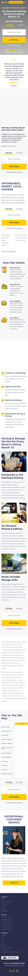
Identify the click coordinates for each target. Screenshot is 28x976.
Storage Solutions (6, 919)
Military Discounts (6, 924)
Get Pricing (14, 40)
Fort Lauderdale (6, 901)
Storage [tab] (20, 25)
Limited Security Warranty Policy (11, 952)
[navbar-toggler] (25, 2)
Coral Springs (20, 243)
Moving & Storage (6, 922)
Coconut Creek (20, 235)
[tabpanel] (14, 37)
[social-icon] (11, 971)
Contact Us (14, 883)
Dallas (3, 909)
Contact (3, 944)
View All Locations (8, 251)
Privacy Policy (5, 949)
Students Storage (6, 929)
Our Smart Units (6, 917)
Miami (3, 899)
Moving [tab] (10, 25)
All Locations (5, 911)
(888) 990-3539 (12, 146)
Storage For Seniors (7, 927)
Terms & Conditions (7, 947)
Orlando (3, 904)
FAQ (2, 937)
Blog (2, 942)
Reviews (3, 935)
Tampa (3, 906)
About (3, 940)
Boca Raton (5, 235)
